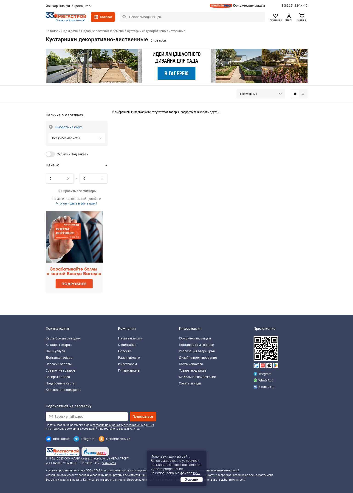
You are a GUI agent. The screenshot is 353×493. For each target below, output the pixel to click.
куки (196, 473)
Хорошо (191, 479)
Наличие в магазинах (64, 115)
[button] (261, 93)
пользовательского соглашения (176, 465)
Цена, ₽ (52, 165)
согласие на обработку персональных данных (123, 425)
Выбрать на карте (69, 127)
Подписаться (143, 416)
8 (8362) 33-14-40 (294, 5)
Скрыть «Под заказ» (72, 154)
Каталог (106, 17)
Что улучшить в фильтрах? (76, 203)
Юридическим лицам (249, 5)
